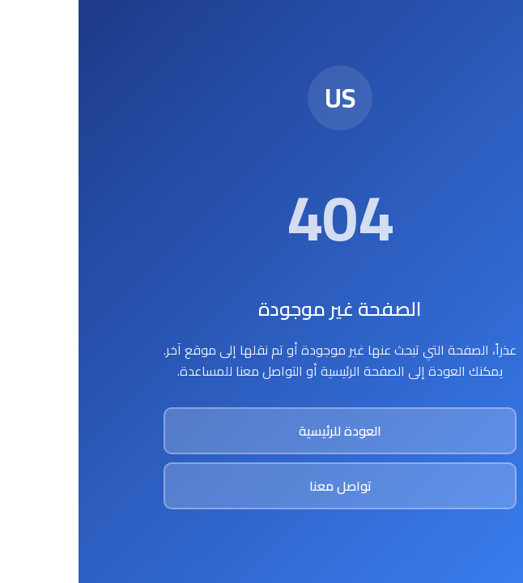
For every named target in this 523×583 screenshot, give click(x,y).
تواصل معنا (262, 486)
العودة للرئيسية (261, 431)
